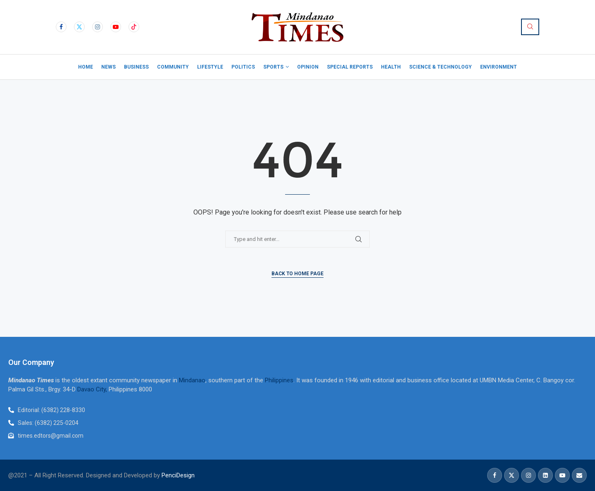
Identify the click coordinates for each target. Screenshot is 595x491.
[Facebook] (61, 26)
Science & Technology (440, 67)
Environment (498, 67)
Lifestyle (210, 67)
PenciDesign (178, 475)
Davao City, (93, 389)
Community (173, 67)
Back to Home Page (297, 273)
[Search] (530, 27)
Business (136, 67)
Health (391, 67)
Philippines (279, 380)
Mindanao (192, 380)
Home (85, 67)
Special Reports (350, 67)
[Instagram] (97, 26)
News (108, 67)
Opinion (308, 67)
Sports (273, 67)
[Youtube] (115, 26)
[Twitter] (79, 26)
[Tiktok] (134, 26)
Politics (243, 67)
